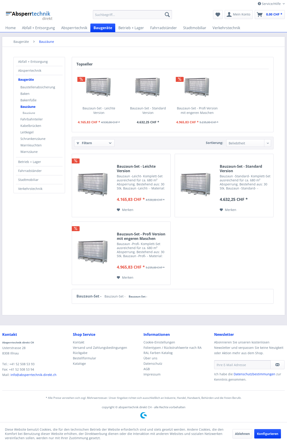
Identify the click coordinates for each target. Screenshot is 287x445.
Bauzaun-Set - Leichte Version (99, 110)
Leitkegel (27, 132)
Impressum (152, 374)
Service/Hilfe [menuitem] (270, 4)
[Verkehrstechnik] (226, 28)
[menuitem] (132, 14)
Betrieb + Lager (29, 162)
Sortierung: (214, 143)
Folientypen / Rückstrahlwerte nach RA (173, 347)
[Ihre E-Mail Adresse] (242, 364)
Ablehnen (242, 434)
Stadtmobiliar (28, 180)
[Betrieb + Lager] (131, 28)
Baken (25, 93)
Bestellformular (84, 358)
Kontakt (78, 342)
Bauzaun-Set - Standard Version (148, 110)
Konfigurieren (267, 434)
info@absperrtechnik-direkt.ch (34, 375)
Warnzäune (29, 152)
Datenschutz (153, 363)
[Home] (10, 28)
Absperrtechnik (29, 70)
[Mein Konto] (239, 14)
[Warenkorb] (270, 14)
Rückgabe (80, 353)
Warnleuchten (31, 145)
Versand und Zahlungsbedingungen (100, 347)
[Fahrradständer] (163, 28)
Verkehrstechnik (30, 189)
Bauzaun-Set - (89, 296)
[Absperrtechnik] (74, 28)
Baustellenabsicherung (37, 87)
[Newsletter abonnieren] (277, 364)
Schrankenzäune (33, 139)
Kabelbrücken (30, 126)
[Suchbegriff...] (132, 14)
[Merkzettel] (218, 14)
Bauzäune (27, 106)
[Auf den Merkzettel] (125, 210)
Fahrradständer (30, 171)
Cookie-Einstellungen (159, 342)
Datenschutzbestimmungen (254, 374)
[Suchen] (167, 14)
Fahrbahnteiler (31, 119)
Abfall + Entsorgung (33, 61)
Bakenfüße (28, 100)
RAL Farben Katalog (158, 353)
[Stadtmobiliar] (194, 28)
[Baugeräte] (102, 28)
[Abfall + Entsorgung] (38, 28)
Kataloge (79, 363)
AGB (147, 369)
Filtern (84, 143)
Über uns (150, 358)
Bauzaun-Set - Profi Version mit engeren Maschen (197, 110)
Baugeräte (26, 79)
